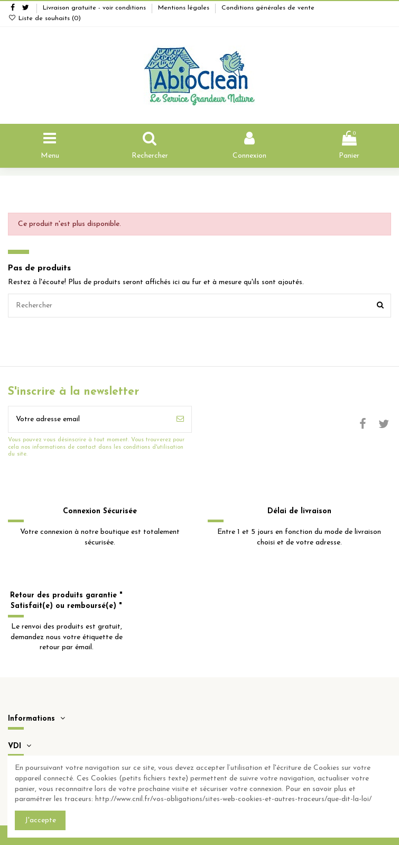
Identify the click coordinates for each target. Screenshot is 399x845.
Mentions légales (184, 8)
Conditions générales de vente (267, 8)
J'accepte (40, 820)
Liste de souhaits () (44, 18)
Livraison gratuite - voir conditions (95, 8)
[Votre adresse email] (88, 419)
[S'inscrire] (180, 419)
